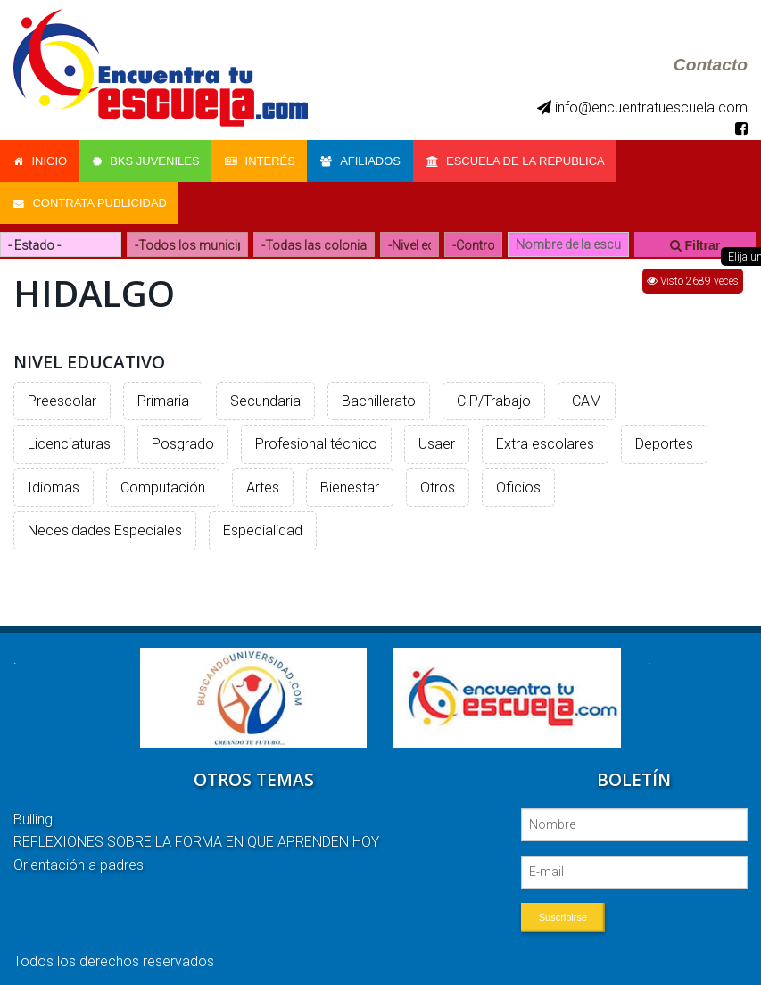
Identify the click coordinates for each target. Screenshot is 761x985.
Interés (262, 160)
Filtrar (695, 241)
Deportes (664, 439)
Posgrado (183, 439)
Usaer (436, 439)
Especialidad (262, 526)
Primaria (163, 396)
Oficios (518, 483)
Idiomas (53, 483)
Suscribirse (563, 912)
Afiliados (365, 160)
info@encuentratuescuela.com (642, 107)
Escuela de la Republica (521, 160)
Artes (262, 483)
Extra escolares (545, 439)
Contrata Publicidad (90, 200)
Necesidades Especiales (105, 526)
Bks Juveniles (147, 160)
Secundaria (265, 396)
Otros (437, 483)
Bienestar (349, 483)
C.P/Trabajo (494, 396)
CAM (586, 396)
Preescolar (62, 396)
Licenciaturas (69, 439)
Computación (162, 483)
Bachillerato (379, 396)
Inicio (40, 160)
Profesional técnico (316, 439)
